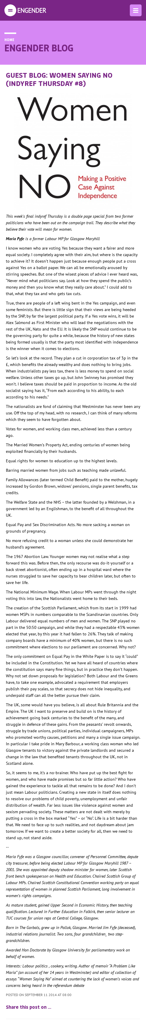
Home (9, 39)
